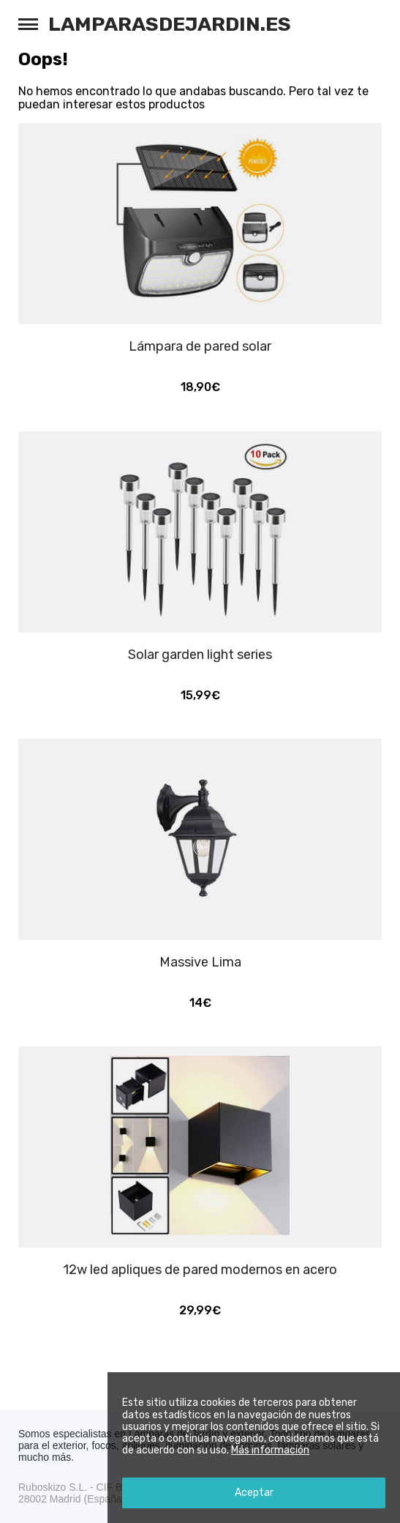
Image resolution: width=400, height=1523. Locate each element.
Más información (270, 1450)
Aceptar (254, 1492)
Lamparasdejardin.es (169, 24)
